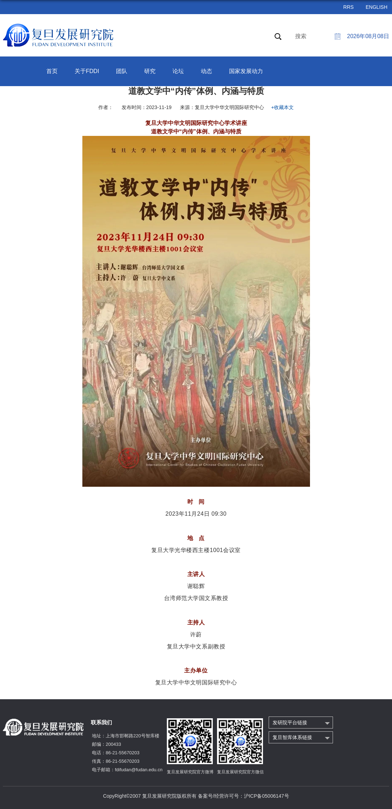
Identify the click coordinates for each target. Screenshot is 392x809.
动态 (206, 71)
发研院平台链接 (290, 722)
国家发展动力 (246, 71)
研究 (150, 71)
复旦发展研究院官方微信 (240, 771)
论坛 (178, 71)
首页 (52, 71)
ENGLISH (376, 7)
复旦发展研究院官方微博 (190, 771)
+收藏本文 (282, 107)
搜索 (300, 36)
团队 (121, 71)
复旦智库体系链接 (292, 737)
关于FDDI (87, 71)
